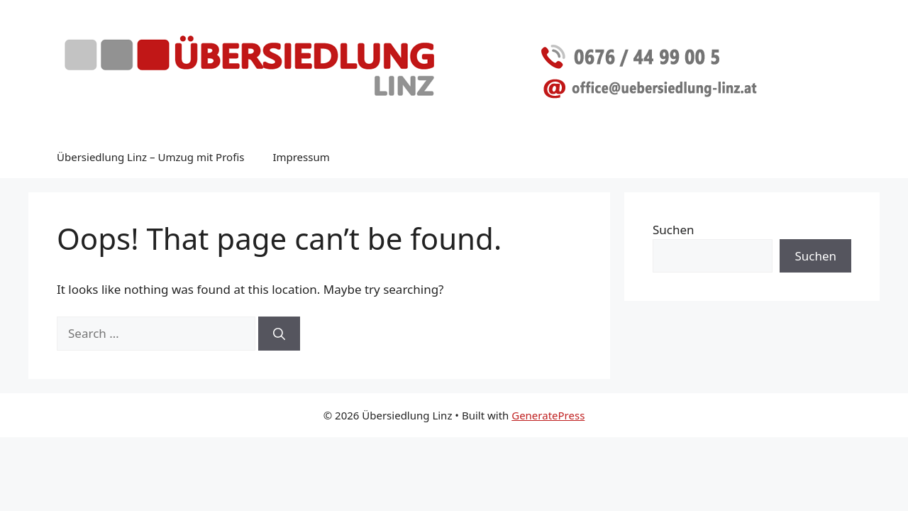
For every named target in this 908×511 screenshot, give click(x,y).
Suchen (673, 229)
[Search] (279, 334)
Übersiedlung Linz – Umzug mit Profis (150, 157)
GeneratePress (548, 415)
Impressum (300, 157)
